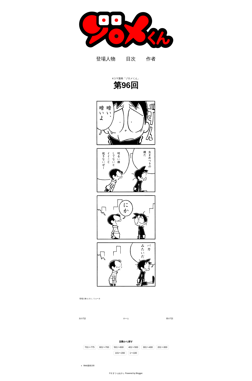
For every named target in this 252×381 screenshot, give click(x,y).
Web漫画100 (88, 365)
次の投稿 (82, 319)
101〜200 (120, 353)
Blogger (139, 373)
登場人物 (105, 58)
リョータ (96, 299)
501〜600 (119, 347)
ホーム (126, 318)
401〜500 (133, 347)
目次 (131, 58)
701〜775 (89, 347)
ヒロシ (89, 299)
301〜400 (148, 347)
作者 (151, 58)
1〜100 (133, 353)
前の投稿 (169, 319)
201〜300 (162, 347)
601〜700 (104, 347)
